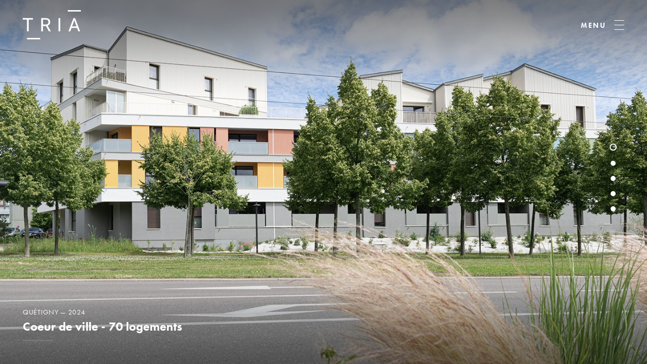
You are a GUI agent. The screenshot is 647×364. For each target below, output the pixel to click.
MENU (594, 25)
